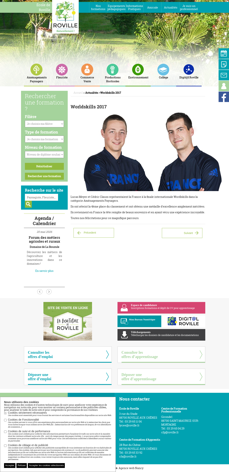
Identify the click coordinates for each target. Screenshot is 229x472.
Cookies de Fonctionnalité (60, 423)
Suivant (188, 233)
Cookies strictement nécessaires (60, 414)
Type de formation (41, 131)
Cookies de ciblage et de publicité (60, 452)
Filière (30, 116)
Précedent (90, 232)
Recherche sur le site (44, 190)
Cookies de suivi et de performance (60, 436)
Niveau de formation (43, 147)
